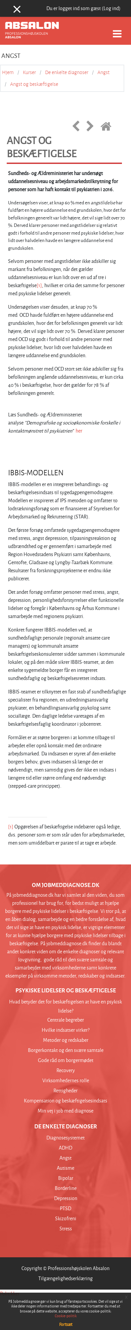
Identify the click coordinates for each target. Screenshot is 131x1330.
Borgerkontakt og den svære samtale (65, 1050)
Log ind (111, 8)
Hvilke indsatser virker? (65, 1029)
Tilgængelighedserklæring (65, 1278)
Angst (103, 72)
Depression (65, 1198)
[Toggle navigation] (117, 30)
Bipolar (65, 1178)
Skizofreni (65, 1218)
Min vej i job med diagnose (65, 1110)
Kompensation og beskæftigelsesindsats (65, 1100)
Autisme (65, 1167)
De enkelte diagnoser (66, 72)
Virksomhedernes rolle (65, 1080)
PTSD (65, 1208)
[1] (39, 285)
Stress (65, 1228)
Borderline (66, 1188)
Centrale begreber (65, 1019)
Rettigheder (65, 1090)
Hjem (8, 72)
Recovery (65, 1070)
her (79, 430)
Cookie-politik (66, 1315)
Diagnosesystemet (65, 1137)
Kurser (29, 72)
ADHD (65, 1147)
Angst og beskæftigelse (34, 84)
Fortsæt (65, 1324)
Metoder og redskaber (65, 1040)
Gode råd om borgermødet (65, 1060)
